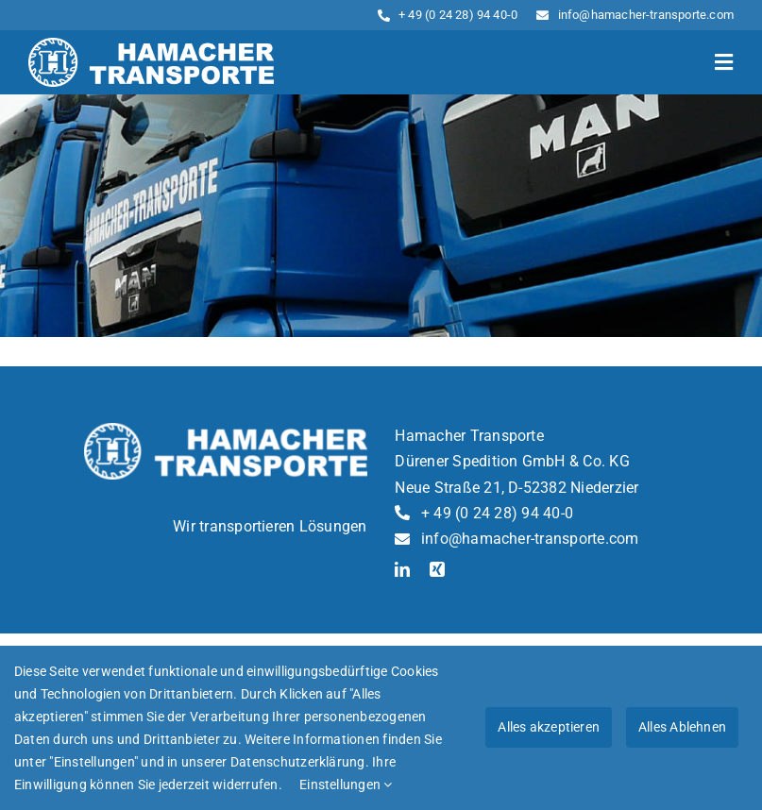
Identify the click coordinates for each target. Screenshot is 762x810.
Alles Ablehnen (682, 726)
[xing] (437, 569)
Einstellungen (346, 784)
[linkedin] (402, 569)
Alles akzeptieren (549, 726)
